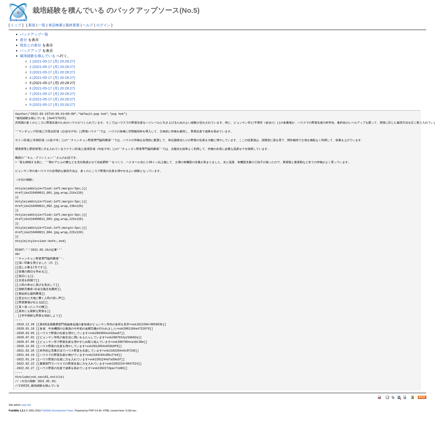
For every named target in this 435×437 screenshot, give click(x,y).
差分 (23, 40)
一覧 (41, 25)
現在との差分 (30, 45)
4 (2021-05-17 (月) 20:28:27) (52, 78)
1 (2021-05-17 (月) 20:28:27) (52, 61)
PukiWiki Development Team (57, 410)
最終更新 (72, 25)
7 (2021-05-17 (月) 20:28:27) (52, 94)
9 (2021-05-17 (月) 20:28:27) (52, 105)
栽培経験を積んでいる (37, 56)
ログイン (103, 25)
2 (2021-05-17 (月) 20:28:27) (52, 67)
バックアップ (30, 51)
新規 (31, 25)
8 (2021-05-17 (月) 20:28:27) (52, 99)
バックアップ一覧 (34, 34)
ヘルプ (88, 25)
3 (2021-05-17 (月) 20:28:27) (52, 72)
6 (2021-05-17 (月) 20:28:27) (52, 88)
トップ (16, 25)
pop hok (26, 404)
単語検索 (55, 25)
